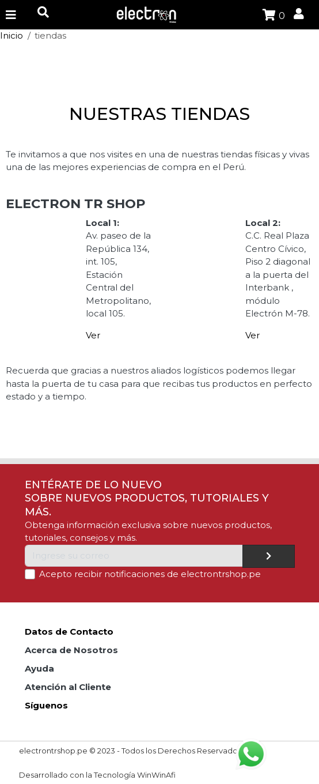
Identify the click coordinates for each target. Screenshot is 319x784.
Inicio (11, 35)
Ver (93, 335)
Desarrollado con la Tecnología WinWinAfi (97, 774)
